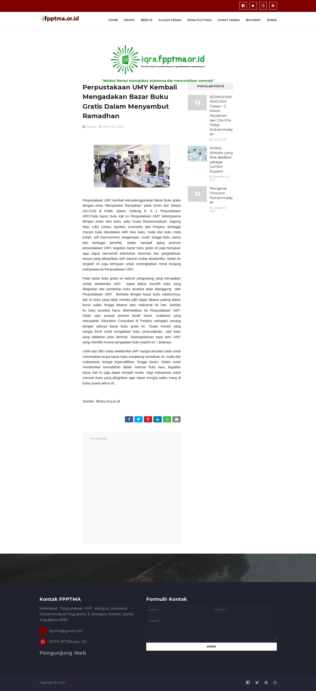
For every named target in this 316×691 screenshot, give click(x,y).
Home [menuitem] (113, 20)
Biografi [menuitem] (253, 20)
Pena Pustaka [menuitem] (199, 20)
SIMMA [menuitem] (272, 20)
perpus (90, 126)
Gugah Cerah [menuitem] (169, 20)
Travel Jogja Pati (110, 682)
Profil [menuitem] (129, 20)
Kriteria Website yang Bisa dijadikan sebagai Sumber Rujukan (221, 159)
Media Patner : (88, 682)
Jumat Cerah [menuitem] (228, 20)
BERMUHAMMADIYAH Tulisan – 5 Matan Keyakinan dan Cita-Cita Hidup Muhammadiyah (221, 115)
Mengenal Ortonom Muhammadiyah (221, 195)
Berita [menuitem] (146, 20)
